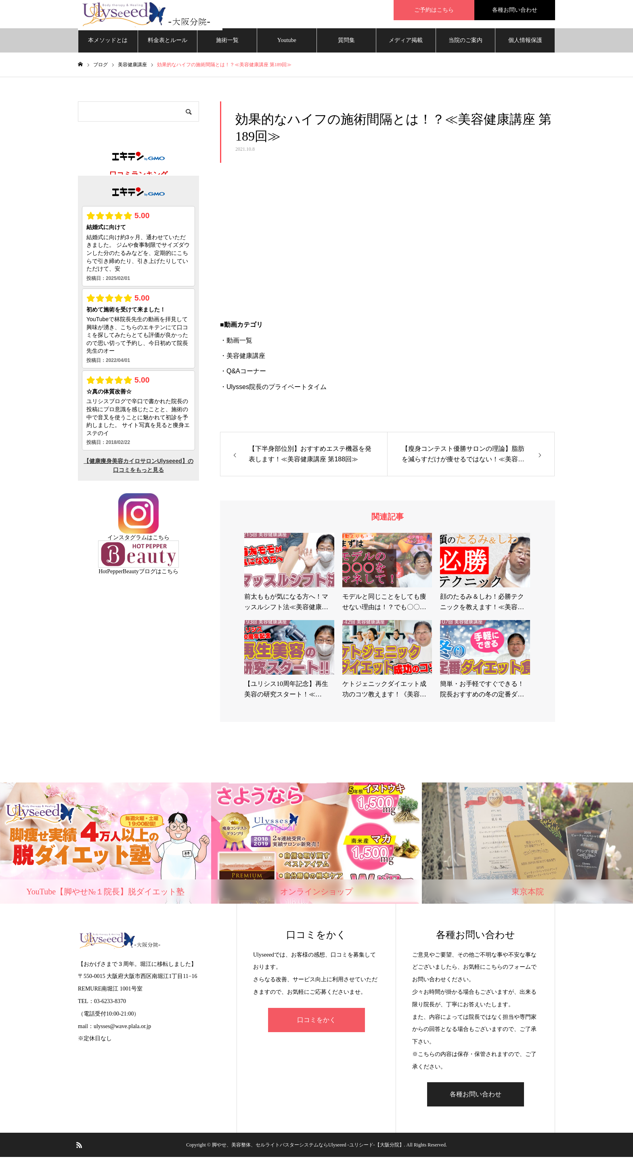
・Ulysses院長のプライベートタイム (273, 390)
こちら (161, 541)
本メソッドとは (108, 44)
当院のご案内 (465, 44)
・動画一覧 (236, 344)
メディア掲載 (406, 44)
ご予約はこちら (434, 10)
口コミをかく (316, 1023)
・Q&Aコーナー (243, 375)
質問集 (346, 44)
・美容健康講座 (242, 359)
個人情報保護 (525, 44)
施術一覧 (227, 44)
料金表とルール (167, 44)
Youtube (286, 44)
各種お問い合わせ (514, 10)
